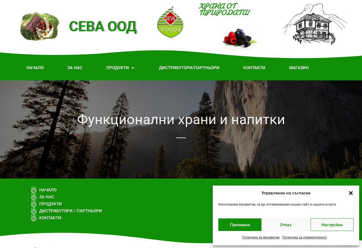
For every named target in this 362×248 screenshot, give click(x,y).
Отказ (286, 224)
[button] (351, 193)
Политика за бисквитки (261, 237)
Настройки (332, 224)
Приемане (240, 224)
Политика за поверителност (304, 237)
